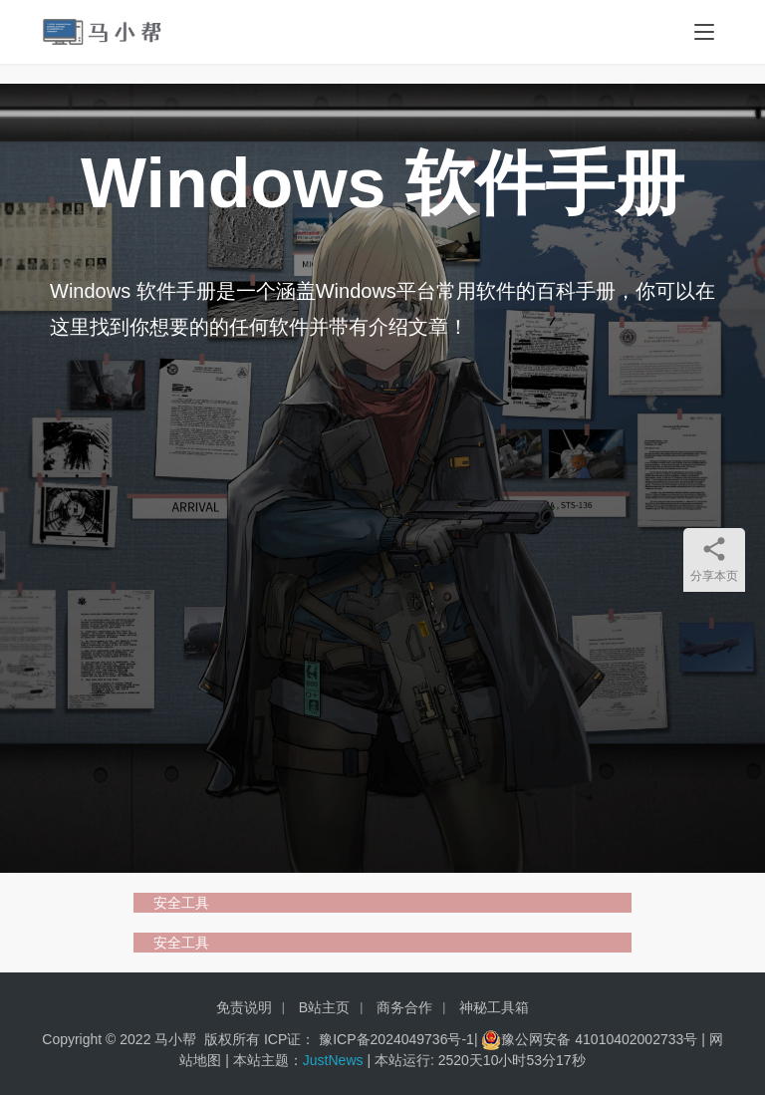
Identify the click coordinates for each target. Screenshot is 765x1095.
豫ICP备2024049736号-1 (396, 1039)
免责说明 (244, 1007)
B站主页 (324, 1007)
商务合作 (404, 1007)
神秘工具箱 (494, 1007)
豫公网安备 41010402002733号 (601, 1039)
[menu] (704, 32)
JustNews (335, 1060)
